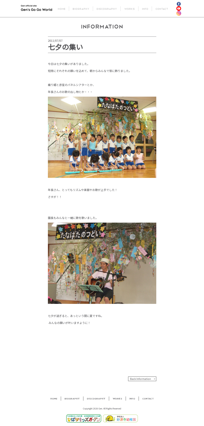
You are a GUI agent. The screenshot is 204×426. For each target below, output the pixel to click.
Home (62, 9)
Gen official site (36, 8)
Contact (162, 9)
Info (145, 9)
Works (129, 9)
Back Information (140, 379)
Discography (107, 9)
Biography (81, 9)
